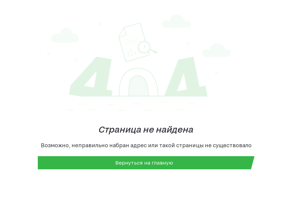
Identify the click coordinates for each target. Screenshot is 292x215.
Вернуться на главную (144, 162)
